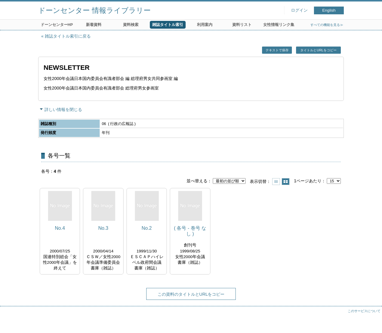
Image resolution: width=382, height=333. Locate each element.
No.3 (103, 228)
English (329, 10)
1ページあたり (307, 180)
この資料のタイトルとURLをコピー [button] (191, 294)
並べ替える (197, 180)
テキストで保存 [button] (277, 50)
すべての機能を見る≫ (326, 25)
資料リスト (242, 24)
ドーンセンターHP (57, 24)
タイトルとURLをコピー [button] (318, 50)
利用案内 (204, 24)
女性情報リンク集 (278, 24)
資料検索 (130, 24)
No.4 (60, 228)
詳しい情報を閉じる (63, 109)
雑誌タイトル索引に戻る (68, 36)
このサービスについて (364, 311)
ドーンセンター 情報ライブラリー (94, 10)
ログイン (299, 10)
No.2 (147, 228)
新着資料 (93, 24)
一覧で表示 (276, 181)
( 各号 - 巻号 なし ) (190, 231)
